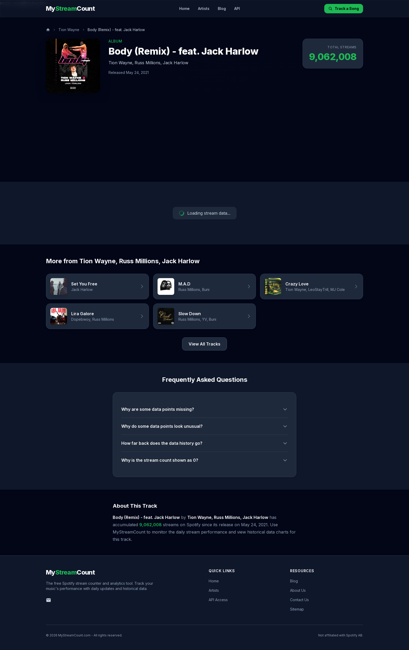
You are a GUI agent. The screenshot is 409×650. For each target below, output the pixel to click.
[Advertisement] (204, 142)
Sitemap (297, 609)
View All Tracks (204, 344)
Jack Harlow (175, 62)
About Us (298, 590)
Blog (222, 8)
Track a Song (343, 8)
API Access (218, 600)
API (237, 8)
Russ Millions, (148, 62)
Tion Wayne (68, 29)
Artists (203, 8)
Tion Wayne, (121, 62)
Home (184, 8)
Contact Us (299, 600)
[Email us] (48, 600)
